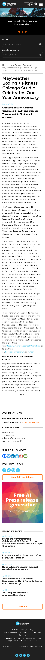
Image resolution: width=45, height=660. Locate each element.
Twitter (30, 352)
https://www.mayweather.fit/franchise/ (23, 346)
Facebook (10, 352)
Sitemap (22, 635)
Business (27, 65)
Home (5, 65)
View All (22, 606)
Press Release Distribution (16, 632)
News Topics (15, 65)
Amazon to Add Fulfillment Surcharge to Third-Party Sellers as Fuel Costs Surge (22, 581)
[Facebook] (4, 456)
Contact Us (35, 632)
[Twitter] (8, 456)
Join (27, 4)
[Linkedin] (13, 456)
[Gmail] (21, 456)
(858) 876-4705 (32, 641)
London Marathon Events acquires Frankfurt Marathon (21, 556)
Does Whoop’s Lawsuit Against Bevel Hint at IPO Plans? (20, 568)
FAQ (31, 629)
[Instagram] (17, 456)
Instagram (20, 352)
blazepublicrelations (30, 422)
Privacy (23, 629)
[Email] (25, 456)
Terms (15, 629)
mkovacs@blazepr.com (13, 438)
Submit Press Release (22, 477)
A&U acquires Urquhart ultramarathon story (15, 593)
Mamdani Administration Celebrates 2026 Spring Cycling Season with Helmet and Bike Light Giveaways (22, 542)
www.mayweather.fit (12, 441)
